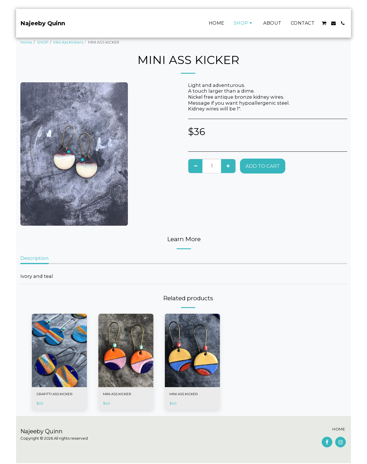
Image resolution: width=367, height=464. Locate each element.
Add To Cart (262, 166)
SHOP (42, 42)
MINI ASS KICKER (118, 394)
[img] (59, 350)
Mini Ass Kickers (68, 42)
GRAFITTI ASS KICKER (56, 394)
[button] (324, 23)
